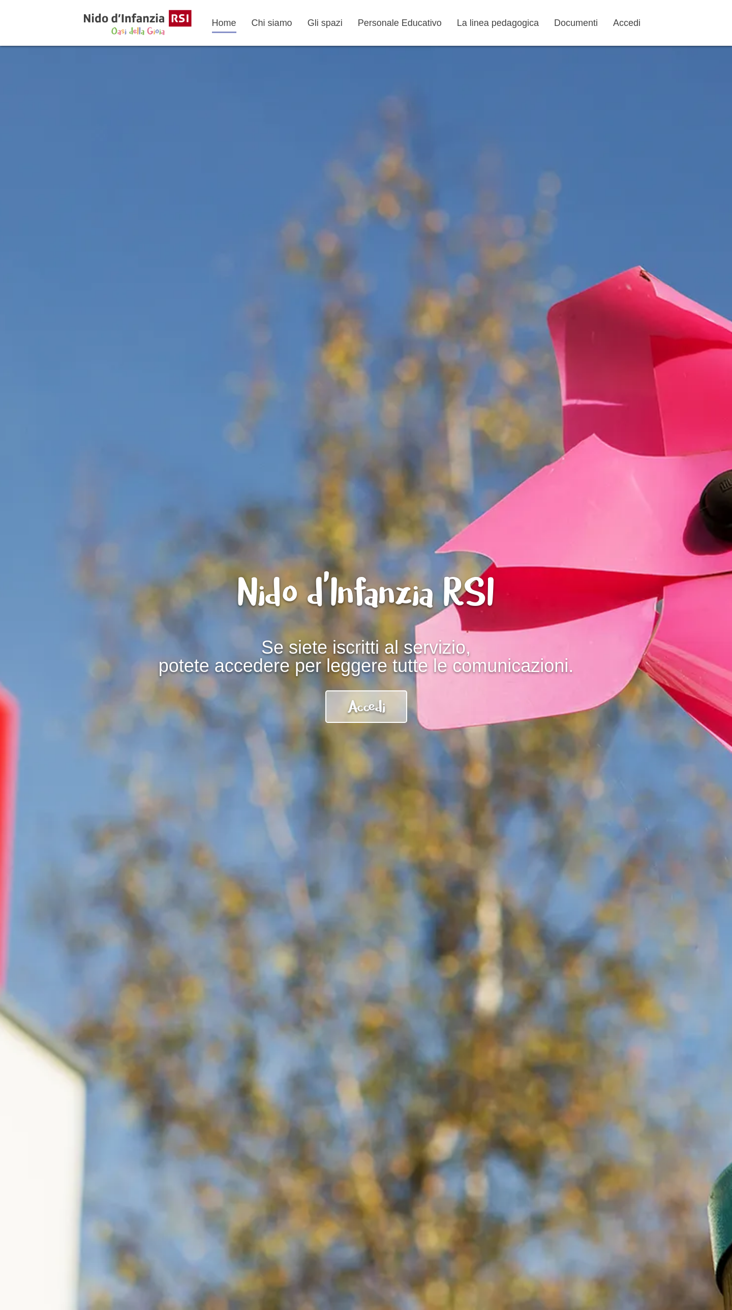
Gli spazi (325, 23)
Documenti (576, 23)
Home (224, 23)
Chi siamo (272, 23)
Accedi (626, 23)
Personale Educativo (400, 23)
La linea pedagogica (498, 23)
